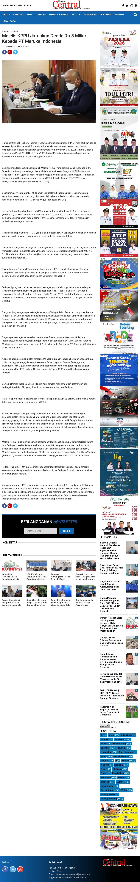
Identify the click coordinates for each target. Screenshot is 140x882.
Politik (121, 777)
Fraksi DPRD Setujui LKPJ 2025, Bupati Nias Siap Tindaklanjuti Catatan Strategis (112, 694)
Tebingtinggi (107, 790)
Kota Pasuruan (121, 756)
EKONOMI (119, 14)
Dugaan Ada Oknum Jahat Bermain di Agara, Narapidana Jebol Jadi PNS (110, 585)
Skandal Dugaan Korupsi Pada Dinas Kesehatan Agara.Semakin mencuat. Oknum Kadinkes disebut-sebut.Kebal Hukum (110, 550)
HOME (6, 14)
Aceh (111, 735)
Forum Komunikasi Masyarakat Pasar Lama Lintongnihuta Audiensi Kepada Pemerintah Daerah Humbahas (11, 606)
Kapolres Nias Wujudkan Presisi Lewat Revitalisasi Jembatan (109, 710)
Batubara (119, 739)
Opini (103, 773)
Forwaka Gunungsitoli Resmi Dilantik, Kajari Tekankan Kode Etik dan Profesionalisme (61, 579)
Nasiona (105, 764)
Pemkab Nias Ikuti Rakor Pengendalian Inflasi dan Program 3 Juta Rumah (85, 578)
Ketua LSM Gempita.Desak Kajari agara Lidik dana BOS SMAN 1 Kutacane (11, 579)
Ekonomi (105, 747)
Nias (103, 769)
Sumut (119, 781)
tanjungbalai (107, 786)
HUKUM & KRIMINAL (59, 14)
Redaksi (52, 868)
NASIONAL (18, 14)
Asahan (104, 739)
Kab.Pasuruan (126, 752)
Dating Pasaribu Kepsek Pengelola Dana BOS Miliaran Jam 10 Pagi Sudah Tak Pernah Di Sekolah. (110, 604)
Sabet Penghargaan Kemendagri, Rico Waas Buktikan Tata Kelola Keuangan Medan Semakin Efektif (60, 606)
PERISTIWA (105, 14)
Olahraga (117, 769)
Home (5, 31)
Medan (125, 760)
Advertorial (126, 735)
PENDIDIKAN (90, 14)
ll (116, 760)
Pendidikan (118, 773)
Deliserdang (119, 743)
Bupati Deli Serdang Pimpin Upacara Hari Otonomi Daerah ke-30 (37, 604)
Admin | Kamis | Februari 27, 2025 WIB (15, 46)
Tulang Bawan (108, 794)
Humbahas (106, 752)
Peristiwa (106, 777)
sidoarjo (105, 781)
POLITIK (76, 14)
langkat (104, 760)
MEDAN (42, 14)
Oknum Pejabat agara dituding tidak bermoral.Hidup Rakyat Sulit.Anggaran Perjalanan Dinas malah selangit (111, 624)
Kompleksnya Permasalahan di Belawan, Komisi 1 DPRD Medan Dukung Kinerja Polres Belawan (111, 660)
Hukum (122, 747)
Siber (60, 868)
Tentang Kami (55, 871)
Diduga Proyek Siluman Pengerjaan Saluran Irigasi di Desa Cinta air (111, 641)
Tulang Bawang (109, 798)
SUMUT (31, 14)
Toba (124, 790)
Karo (103, 756)
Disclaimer (70, 868)
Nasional (14, 31)
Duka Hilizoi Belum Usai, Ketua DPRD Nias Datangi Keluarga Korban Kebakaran (111, 569)
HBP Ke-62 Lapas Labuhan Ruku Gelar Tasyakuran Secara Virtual (36, 578)
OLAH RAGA (9, 21)
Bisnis (104, 743)
